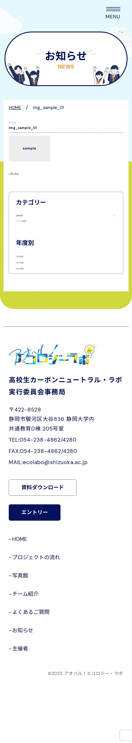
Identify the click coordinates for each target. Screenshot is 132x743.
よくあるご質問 (31, 670)
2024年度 (27, 299)
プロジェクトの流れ (36, 615)
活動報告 (26, 217)
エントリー (34, 570)
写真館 (20, 634)
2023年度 (26, 317)
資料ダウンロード (42, 545)
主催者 (20, 707)
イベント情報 (31, 234)
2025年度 (27, 280)
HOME (19, 597)
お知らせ (22, 688)
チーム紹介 (25, 652)
